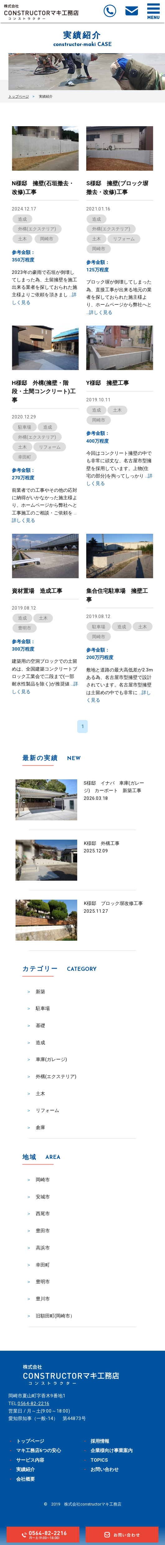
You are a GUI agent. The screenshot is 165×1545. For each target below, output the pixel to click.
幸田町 (24, 456)
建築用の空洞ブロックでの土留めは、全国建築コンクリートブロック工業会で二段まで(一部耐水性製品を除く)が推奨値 (45, 676)
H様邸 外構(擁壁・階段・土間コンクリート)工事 (44, 391)
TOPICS (99, 1460)
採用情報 (100, 1441)
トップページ (18, 96)
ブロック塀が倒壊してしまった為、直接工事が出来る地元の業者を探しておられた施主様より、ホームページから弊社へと (119, 297)
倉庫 (40, 1127)
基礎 (40, 1025)
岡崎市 (46, 238)
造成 (22, 219)
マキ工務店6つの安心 (38, 1450)
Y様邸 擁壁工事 (107, 383)
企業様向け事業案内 (112, 1450)
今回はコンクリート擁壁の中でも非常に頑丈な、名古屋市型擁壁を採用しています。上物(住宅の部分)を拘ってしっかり (119, 468)
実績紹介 (25, 1469)
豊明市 (24, 627)
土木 (22, 238)
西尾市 (43, 1213)
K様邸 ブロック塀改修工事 (113, 903)
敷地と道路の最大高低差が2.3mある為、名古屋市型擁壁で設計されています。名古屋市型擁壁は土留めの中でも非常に (119, 685)
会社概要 (25, 1479)
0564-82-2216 (34, 1403)
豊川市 (43, 1299)
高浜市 (43, 1248)
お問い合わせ (105, 1469)
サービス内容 (30, 1460)
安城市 (43, 1197)
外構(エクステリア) (37, 228)
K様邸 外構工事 (102, 843)
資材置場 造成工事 (37, 591)
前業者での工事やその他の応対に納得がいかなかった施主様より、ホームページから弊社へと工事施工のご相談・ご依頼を (44, 505)
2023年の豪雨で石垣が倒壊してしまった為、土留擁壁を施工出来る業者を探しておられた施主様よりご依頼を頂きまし (44, 287)
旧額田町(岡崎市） (55, 1316)
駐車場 (24, 427)
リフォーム (124, 238)
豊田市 (43, 1231)
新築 (40, 991)
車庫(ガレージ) (51, 1059)
